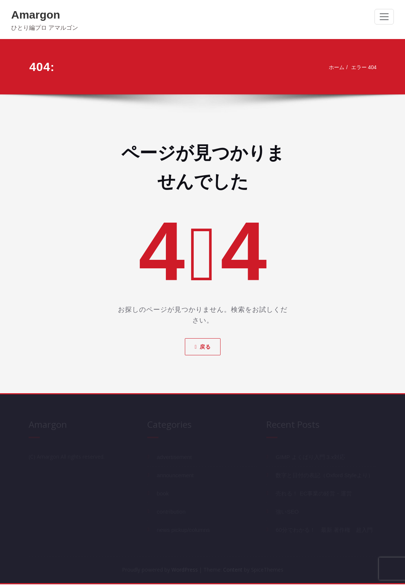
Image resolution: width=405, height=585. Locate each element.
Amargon (35, 15)
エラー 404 (362, 67)
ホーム (333, 67)
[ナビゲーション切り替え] (384, 17)
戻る (202, 346)
